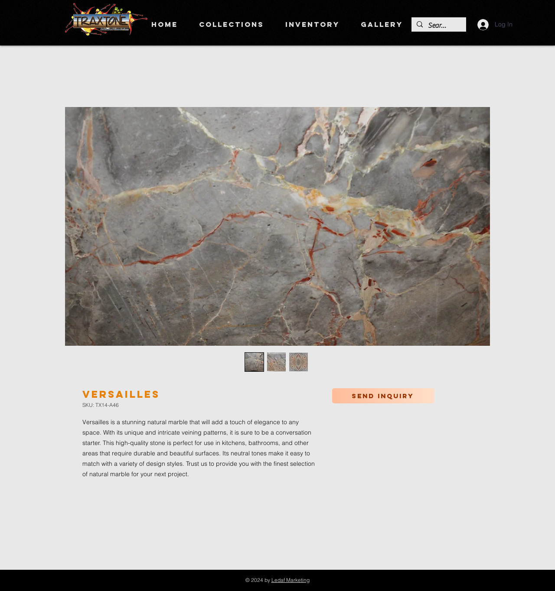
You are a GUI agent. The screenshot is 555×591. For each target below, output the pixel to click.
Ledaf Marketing (290, 580)
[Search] (438, 25)
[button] (231, 24)
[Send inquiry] (383, 395)
